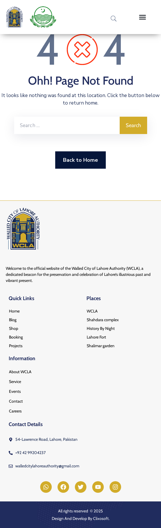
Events (15, 391)
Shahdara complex (103, 319)
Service (15, 381)
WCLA (92, 311)
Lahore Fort (96, 337)
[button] (142, 17)
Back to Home (80, 160)
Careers (15, 411)
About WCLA (20, 371)
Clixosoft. (101, 518)
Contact (16, 401)
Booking (16, 337)
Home (14, 311)
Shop (13, 328)
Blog (12, 319)
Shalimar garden (100, 345)
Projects (16, 345)
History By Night (101, 328)
